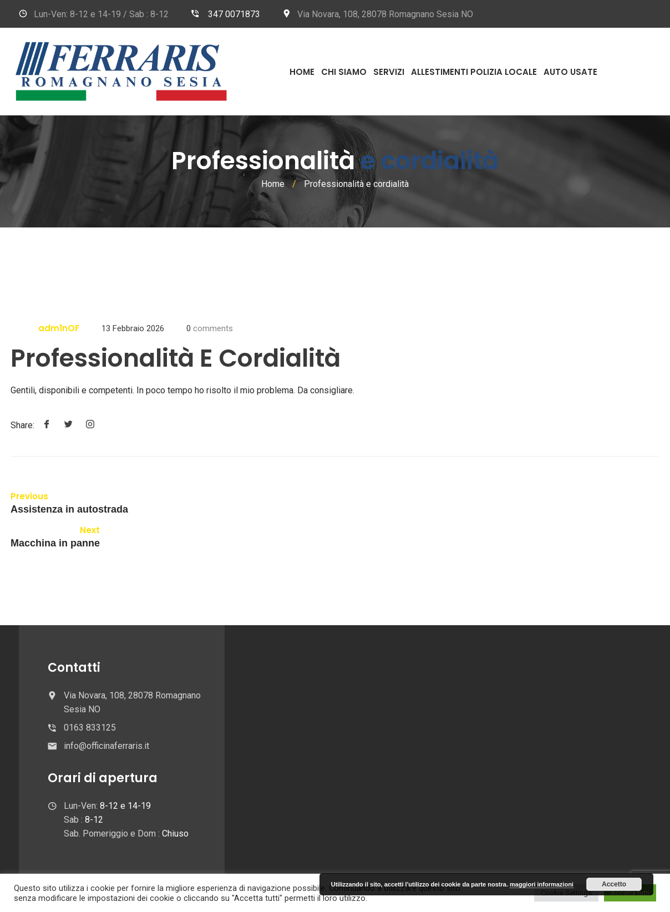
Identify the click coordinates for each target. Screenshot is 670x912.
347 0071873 (234, 14)
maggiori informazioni (541, 884)
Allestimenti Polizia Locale (474, 72)
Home (302, 72)
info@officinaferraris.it (106, 746)
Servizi (388, 72)
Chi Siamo (344, 72)
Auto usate (570, 72)
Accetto (614, 884)
